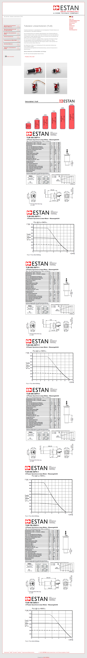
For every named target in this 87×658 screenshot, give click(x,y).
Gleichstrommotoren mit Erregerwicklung (10, 30)
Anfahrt (19, 652)
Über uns (71, 19)
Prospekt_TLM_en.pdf (29, 56)
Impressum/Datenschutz (28, 652)
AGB (11, 652)
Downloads (72, 25)
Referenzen (72, 23)
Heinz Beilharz (46, 657)
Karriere (71, 27)
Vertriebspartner (73, 29)
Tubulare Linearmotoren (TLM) (10, 48)
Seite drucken (9, 56)
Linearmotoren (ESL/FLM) (10, 40)
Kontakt (71, 28)
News (70, 24)
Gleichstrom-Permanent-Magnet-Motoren (10, 26)
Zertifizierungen (73, 21)
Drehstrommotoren (8, 36)
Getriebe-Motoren (8, 43)
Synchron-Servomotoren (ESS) (10, 33)
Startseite (6, 652)
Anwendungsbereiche (74, 20)
